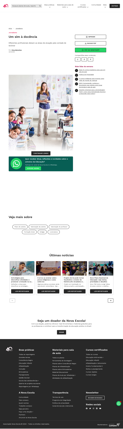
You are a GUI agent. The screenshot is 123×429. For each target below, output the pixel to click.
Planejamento (24, 375)
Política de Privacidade (84, 75)
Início (10, 28)
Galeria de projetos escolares (29, 384)
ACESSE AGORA (33, 168)
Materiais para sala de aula (65, 6)
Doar (61, 332)
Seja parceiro (24, 409)
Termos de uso (57, 397)
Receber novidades (95, 398)
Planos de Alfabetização (61, 366)
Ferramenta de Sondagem (62, 361)
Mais (105, 6)
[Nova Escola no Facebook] (86, 408)
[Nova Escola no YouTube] (100, 408)
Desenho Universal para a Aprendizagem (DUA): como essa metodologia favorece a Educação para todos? (90, 91)
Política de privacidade (60, 403)
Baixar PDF (90, 43)
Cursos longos (91, 375)
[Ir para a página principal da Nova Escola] (6, 6)
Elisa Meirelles (17, 50)
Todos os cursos (92, 354)
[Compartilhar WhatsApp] (78, 59)
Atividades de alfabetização (62, 378)
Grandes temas (24, 357)
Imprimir (90, 37)
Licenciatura (54, 232)
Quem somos (24, 403)
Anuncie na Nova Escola (28, 417)
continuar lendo (40, 153)
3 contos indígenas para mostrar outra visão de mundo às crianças (89, 79)
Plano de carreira (20, 227)
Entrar (115, 6)
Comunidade (96, 5)
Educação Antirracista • (94, 357)
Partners (22, 415)
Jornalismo (19, 28)
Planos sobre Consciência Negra (64, 364)
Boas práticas (49, 6)
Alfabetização (24, 366)
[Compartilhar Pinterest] (90, 59)
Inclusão (22, 369)
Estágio (42, 232)
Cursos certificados (83, 6)
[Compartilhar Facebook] (84, 59)
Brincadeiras (23, 372)
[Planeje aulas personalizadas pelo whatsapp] (118, 403)
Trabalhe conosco (25, 406)
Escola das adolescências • (29, 381)
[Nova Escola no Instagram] (93, 408)
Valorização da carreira (38, 227)
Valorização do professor (59, 227)
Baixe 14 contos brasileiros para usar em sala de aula (90, 71)
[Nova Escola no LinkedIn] (96, 408)
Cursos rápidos (91, 372)
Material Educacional (60, 372)
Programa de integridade (61, 400)
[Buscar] (24, 6)
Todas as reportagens (27, 354)
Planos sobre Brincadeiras (62, 369)
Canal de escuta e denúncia (62, 406)
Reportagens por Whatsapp (29, 386)
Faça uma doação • (26, 412)
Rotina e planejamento (94, 369)
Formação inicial (29, 232)
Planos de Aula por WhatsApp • (64, 375)
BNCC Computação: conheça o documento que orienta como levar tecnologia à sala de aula (88, 85)
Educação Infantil (25, 363)
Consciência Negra (26, 360)
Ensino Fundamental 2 (94, 366)
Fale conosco (23, 400)
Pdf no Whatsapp (90, 50)
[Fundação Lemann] (114, 424)
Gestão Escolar (24, 378)
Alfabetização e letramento (96, 363)
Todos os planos (58, 358)
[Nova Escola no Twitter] (90, 408)
